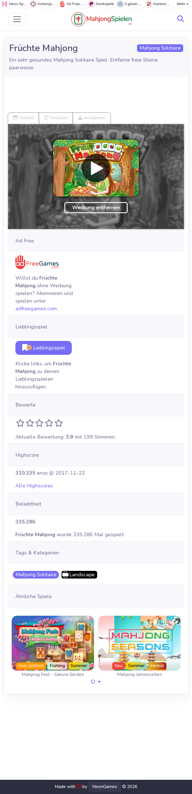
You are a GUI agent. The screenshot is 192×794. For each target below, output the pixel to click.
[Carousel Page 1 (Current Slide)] (93, 682)
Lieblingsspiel (43, 347)
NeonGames (104, 786)
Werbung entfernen (96, 207)
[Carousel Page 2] (99, 682)
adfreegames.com (36, 308)
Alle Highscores (34, 485)
